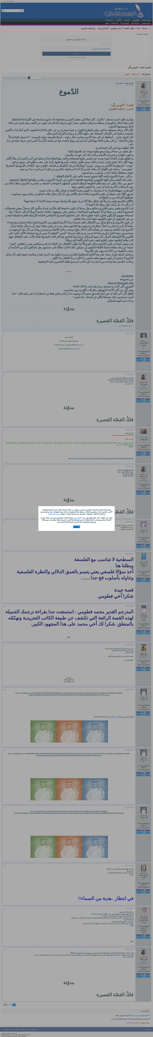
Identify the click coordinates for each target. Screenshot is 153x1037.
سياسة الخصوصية (54, 514)
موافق (76, 526)
